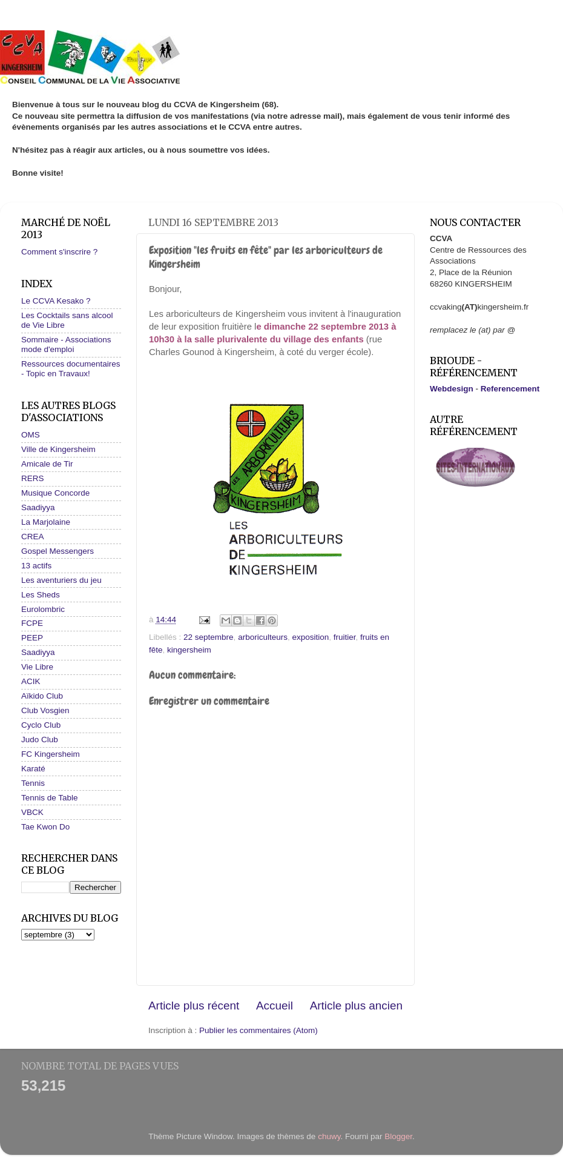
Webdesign (451, 388)
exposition (310, 637)
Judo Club (39, 739)
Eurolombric (43, 609)
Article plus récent (193, 1005)
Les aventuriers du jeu (61, 580)
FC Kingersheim (50, 754)
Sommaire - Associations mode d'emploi (66, 344)
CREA (32, 536)
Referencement (510, 388)
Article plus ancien (356, 1005)
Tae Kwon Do (45, 826)
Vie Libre (37, 666)
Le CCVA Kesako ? (56, 300)
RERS (32, 478)
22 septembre (208, 637)
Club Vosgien (45, 710)
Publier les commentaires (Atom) (258, 1030)
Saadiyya (38, 507)
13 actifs (36, 565)
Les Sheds (40, 594)
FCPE (32, 623)
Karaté (33, 768)
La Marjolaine (45, 522)
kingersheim (189, 649)
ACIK (31, 681)
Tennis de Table (49, 797)
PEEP (32, 637)
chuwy (329, 1136)
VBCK (32, 812)
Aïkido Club (42, 695)
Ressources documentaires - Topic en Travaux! (70, 368)
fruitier (345, 637)
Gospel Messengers (57, 551)
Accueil (274, 1005)
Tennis (33, 783)
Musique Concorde (55, 492)
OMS (30, 434)
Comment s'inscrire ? (59, 251)
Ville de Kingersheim (58, 449)
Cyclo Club (41, 725)
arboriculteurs (263, 637)
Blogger (398, 1136)
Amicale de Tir (47, 463)
